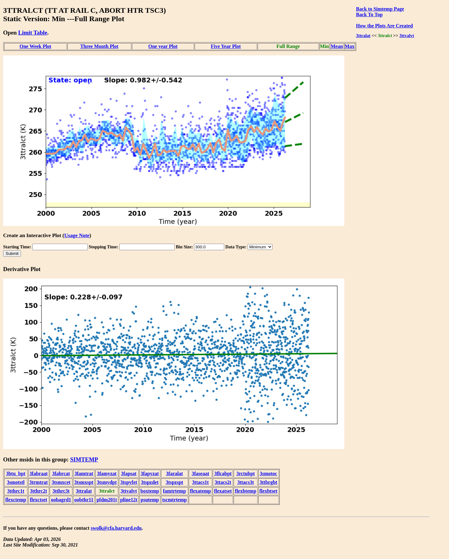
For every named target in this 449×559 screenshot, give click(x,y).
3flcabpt (223, 473)
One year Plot (162, 46)
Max (350, 46)
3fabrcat (61, 473)
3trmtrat (38, 482)
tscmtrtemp (174, 499)
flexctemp (15, 499)
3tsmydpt (107, 482)
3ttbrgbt (268, 482)
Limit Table (32, 32)
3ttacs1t (200, 482)
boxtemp (149, 491)
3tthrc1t (15, 491)
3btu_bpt (15, 473)
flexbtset (268, 491)
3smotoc (268, 473)
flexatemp (200, 491)
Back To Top (369, 14)
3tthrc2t (38, 491)
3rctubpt (245, 473)
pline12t (128, 499)
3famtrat (84, 473)
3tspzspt (174, 482)
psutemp (150, 499)
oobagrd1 (61, 499)
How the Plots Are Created (384, 25)
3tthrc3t (61, 491)
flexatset (223, 491)
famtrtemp (174, 491)
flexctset (38, 499)
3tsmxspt (83, 482)
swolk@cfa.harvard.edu (116, 528)
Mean (337, 46)
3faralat (174, 473)
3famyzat (107, 473)
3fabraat (38, 473)
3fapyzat (150, 473)
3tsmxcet (60, 482)
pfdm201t (106, 499)
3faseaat (200, 473)
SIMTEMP (84, 459)
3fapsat (129, 473)
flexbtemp (245, 491)
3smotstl (16, 482)
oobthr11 (83, 499)
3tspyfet (128, 482)
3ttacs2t (223, 482)
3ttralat (363, 35)
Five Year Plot (226, 46)
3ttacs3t (245, 482)
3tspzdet (150, 482)
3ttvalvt (406, 35)
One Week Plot (35, 46)
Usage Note (76, 235)
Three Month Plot (99, 46)
